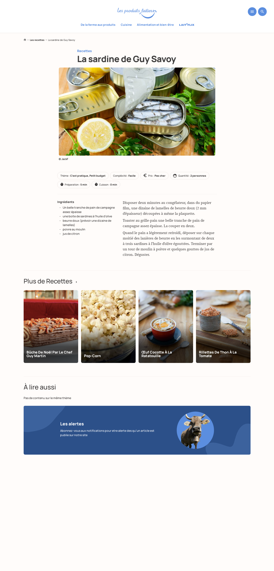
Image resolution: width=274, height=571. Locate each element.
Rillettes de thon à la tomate (218, 358)
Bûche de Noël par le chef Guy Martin (50, 358)
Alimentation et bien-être (155, 25)
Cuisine (126, 25)
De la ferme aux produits (98, 25)
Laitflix (187, 25)
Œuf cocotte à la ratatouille (157, 358)
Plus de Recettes (52, 281)
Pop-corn (92, 360)
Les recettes (37, 40)
